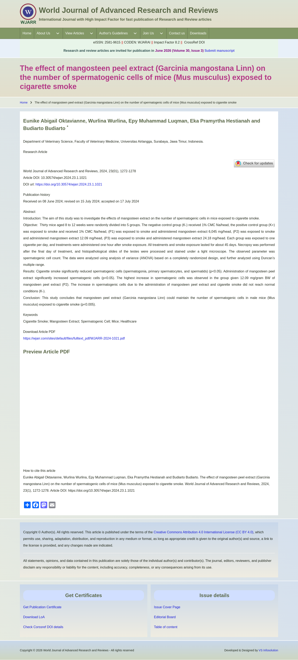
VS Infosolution (268, 650)
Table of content (165, 627)
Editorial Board (165, 617)
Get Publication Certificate (42, 607)
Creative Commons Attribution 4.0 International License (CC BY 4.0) (203, 532)
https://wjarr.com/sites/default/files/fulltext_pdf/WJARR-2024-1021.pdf (74, 338)
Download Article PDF (39, 332)
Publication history (36, 194)
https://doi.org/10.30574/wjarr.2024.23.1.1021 (69, 184)
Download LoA (34, 617)
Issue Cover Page (167, 607)
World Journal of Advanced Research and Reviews (128, 10)
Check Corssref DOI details (43, 627)
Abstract (29, 211)
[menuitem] (27, 33)
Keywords (30, 315)
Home (24, 102)
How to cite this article (39, 470)
